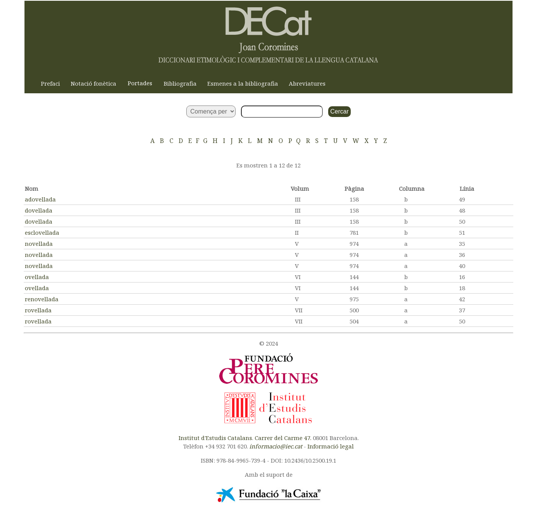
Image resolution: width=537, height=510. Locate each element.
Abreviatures (307, 83)
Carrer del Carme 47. (283, 438)
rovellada (38, 310)
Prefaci (50, 83)
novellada (39, 243)
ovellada (37, 277)
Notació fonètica (93, 83)
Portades (140, 83)
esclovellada (42, 232)
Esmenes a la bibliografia (242, 83)
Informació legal (331, 446)
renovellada (42, 299)
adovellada (40, 199)
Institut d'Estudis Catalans (215, 438)
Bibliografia (180, 83)
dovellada (38, 210)
